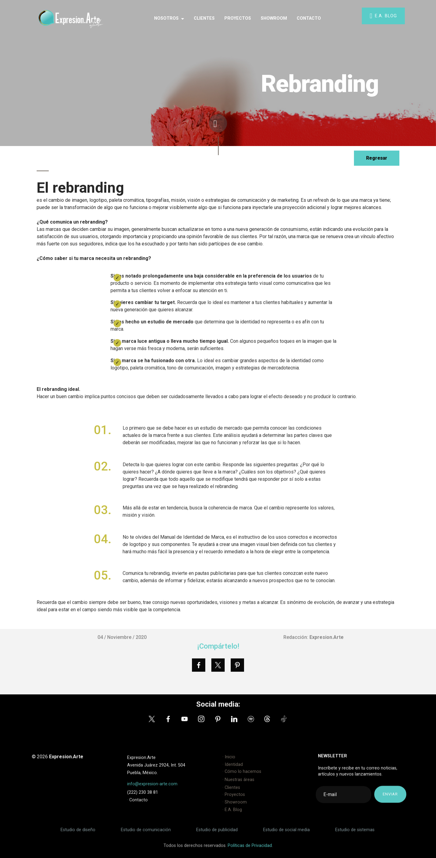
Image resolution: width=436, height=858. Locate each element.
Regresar (376, 158)
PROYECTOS (237, 18)
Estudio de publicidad (216, 834)
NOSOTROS (166, 18)
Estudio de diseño (79, 834)
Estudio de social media (286, 834)
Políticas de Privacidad (249, 850)
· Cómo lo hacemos (242, 782)
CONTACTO (309, 18)
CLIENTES (204, 18)
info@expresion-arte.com (152, 795)
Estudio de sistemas (354, 834)
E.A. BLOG (383, 16)
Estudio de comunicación (146, 834)
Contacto (138, 821)
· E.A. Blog (232, 820)
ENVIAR (390, 803)
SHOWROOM (274, 18)
